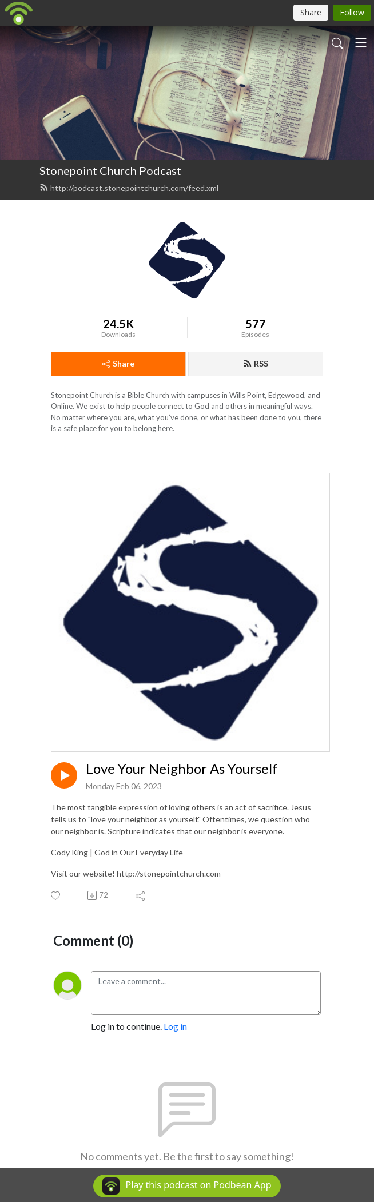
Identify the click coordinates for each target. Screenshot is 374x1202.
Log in (175, 1026)
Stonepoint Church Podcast (110, 170)
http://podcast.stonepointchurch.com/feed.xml (128, 188)
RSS (255, 363)
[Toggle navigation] (361, 42)
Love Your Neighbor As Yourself (182, 769)
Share (118, 363)
